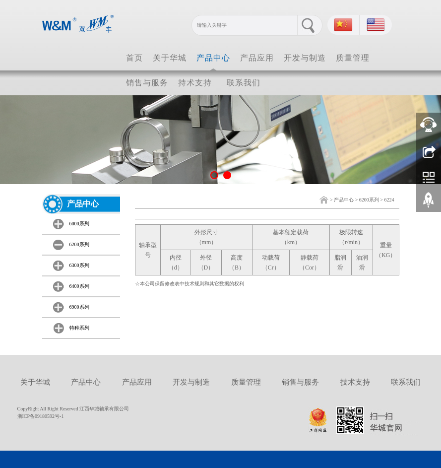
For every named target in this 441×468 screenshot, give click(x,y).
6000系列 (79, 223)
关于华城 (170, 58)
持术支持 (195, 82)
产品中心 (213, 58)
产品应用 (257, 58)
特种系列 (79, 328)
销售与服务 (147, 82)
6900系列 (79, 307)
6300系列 (79, 265)
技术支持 (355, 382)
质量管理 (353, 58)
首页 (134, 58)
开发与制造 (305, 58)
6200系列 (369, 199)
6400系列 (79, 286)
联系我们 (243, 82)
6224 (389, 199)
